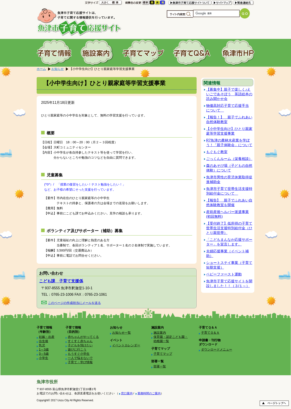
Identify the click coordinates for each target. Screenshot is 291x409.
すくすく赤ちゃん (80, 341)
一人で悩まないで (80, 358)
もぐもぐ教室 (216, 152)
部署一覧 (159, 366)
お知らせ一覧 (121, 332)
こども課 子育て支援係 (61, 281)
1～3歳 (44, 349)
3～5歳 (44, 353)
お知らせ (57, 69)
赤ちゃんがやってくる (83, 337)
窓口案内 (127, 393)
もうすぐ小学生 (79, 353)
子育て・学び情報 (80, 362)
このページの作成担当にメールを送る (74, 303)
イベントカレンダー (126, 345)
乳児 (42, 345)
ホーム (41, 69)
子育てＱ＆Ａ (210, 332)
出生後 (43, 341)
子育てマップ (162, 353)
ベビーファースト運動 (224, 274)
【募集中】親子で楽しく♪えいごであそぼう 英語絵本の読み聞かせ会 (229, 94)
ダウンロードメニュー (216, 349)
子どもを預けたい (80, 345)
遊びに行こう (77, 349)
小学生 (43, 358)
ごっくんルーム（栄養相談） (229, 159)
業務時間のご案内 (149, 393)
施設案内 (159, 332)
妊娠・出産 (46, 337)
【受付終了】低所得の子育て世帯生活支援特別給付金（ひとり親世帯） (229, 228)
